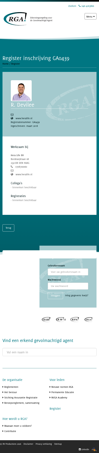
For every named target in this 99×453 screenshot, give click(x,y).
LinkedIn (84, 449)
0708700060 (21, 166)
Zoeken (72, 5)
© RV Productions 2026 (10, 444)
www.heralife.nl (24, 118)
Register (15, 63)
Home (5, 63)
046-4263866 (86, 5)
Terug (8, 227)
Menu (91, 17)
